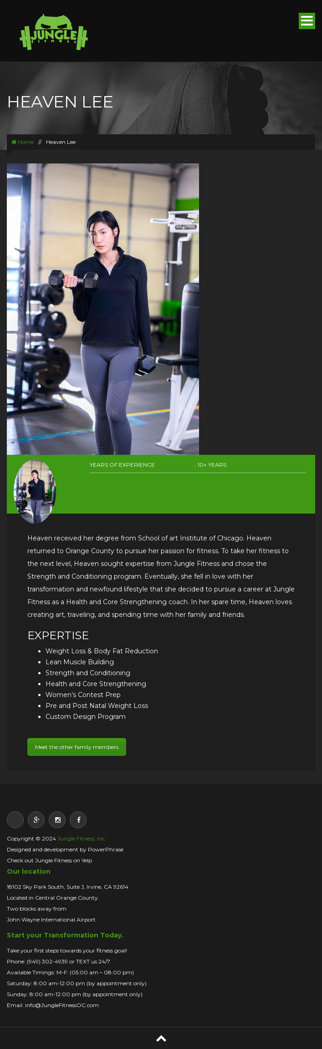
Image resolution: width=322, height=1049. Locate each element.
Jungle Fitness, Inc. (81, 838)
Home (22, 141)
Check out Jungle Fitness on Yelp (49, 860)
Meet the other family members (76, 746)
